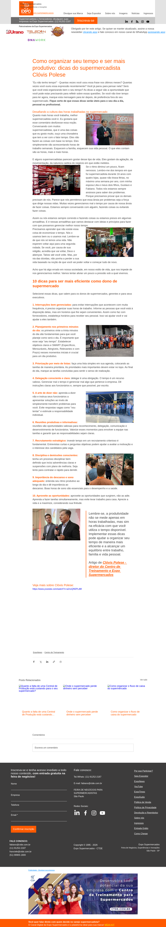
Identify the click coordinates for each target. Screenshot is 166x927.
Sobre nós (139, 818)
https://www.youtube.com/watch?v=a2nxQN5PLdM (57, 589)
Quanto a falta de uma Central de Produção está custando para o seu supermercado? (38, 713)
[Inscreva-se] (85, 20)
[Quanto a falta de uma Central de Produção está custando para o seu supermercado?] (39, 696)
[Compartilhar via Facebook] (34, 661)
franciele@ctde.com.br (20, 851)
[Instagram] (142, 21)
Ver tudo (143, 680)
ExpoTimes (139, 792)
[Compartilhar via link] (54, 661)
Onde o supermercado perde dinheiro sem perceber (82, 713)
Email (13, 815)
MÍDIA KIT (109, 925)
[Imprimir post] (60, 661)
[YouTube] (147, 21)
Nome (14, 784)
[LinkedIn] (126, 21)
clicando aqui (90, 32)
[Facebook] (131, 21)
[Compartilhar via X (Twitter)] (40, 661)
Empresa (15, 795)
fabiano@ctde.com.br (20, 844)
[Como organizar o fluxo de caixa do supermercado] (127, 696)
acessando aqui (156, 32)
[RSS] (137, 21)
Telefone (15, 805)
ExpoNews (37, 652)
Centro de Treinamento (54, 652)
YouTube (138, 786)
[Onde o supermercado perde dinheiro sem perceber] (83, 696)
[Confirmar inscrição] (23, 829)
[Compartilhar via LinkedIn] (47, 661)
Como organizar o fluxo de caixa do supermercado (125, 713)
